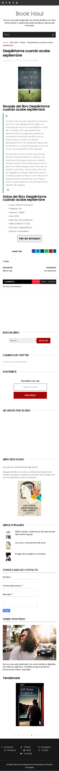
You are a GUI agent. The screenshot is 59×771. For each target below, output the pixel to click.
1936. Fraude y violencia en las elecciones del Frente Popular (35, 533)
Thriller (23, 42)
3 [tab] (23, 735)
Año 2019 (14, 42)
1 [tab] (15, 735)
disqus (43, 282)
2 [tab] (19, 735)
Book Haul (29, 14)
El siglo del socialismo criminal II (30, 554)
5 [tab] (31, 735)
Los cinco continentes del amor (20, 467)
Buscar (43, 341)
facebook (51, 282)
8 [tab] (44, 735)
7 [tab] (40, 735)
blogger (36, 282)
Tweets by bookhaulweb (14, 361)
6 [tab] (35, 735)
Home (5, 42)
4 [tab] (27, 735)
